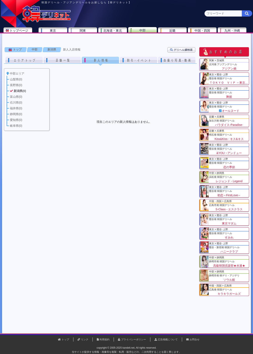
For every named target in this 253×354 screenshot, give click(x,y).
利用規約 (104, 339)
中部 (144, 32)
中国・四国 (203, 32)
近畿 (173, 32)
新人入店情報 (72, 51)
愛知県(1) (160, 40)
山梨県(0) (40, 40)
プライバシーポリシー (133, 339)
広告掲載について (168, 339)
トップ (17, 51)
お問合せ (194, 339)
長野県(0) (57, 40)
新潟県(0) (74, 40)
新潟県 (52, 51)
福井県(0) (125, 40)
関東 (84, 32)
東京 (54, 32)
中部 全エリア (15, 40)
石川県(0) (108, 40)
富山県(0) (91, 40)
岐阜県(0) (177, 40)
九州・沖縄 (233, 32)
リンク (84, 339)
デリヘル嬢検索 (181, 51)
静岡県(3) (143, 40)
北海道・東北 (114, 32)
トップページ (20, 32)
